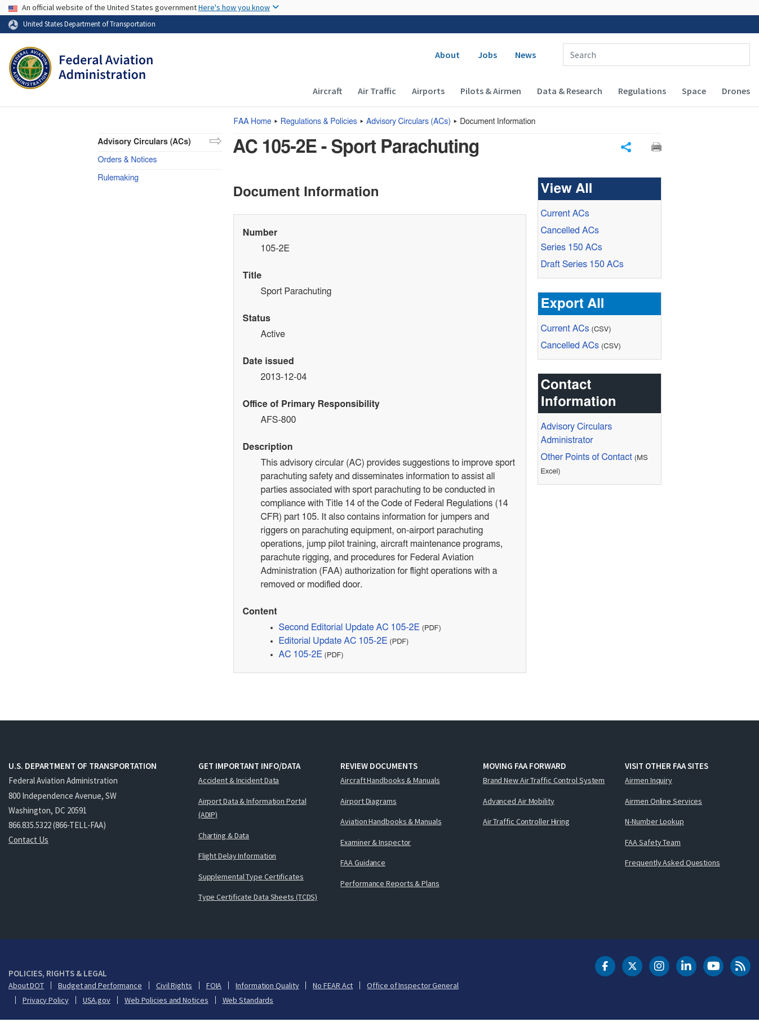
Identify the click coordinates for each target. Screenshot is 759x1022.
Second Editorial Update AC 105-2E (349, 629)
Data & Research (569, 90)
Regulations (642, 90)
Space (694, 90)
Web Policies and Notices (166, 1002)
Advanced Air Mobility (518, 803)
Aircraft (327, 90)
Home (253, 122)
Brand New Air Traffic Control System (544, 782)
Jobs (487, 54)
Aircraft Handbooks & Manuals (390, 782)
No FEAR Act (333, 987)
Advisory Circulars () (408, 122)
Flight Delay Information (237, 857)
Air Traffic (377, 90)
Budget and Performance (100, 987)
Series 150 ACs (571, 249)
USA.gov (96, 1002)
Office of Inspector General (412, 987)
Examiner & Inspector (375, 844)
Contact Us (28, 841)
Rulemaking (118, 178)
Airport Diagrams (368, 803)
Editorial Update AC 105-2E (333, 642)
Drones (736, 90)
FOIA (214, 987)
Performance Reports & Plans (389, 885)
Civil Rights (174, 987)
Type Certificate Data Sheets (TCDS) (258, 898)
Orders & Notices (127, 160)
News (525, 54)
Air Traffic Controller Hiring (526, 823)
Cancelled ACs (570, 232)
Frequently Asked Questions (672, 864)
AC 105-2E (300, 656)
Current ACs (565, 215)
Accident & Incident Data (238, 782)
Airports (428, 90)
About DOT (26, 987)
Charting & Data (224, 837)
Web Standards (248, 1002)
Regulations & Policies (319, 122)
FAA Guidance (362, 864)
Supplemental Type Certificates (251, 878)
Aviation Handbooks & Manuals (390, 823)
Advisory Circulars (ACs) (144, 142)
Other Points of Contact (586, 458)
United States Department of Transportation (89, 23)
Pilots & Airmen (490, 90)
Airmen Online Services (663, 803)
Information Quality (267, 987)
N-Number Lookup (654, 823)
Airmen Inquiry (648, 782)
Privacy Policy (46, 1002)
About (447, 54)
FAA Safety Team (653, 844)
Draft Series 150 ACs (582, 266)
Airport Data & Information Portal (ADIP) (252, 810)
